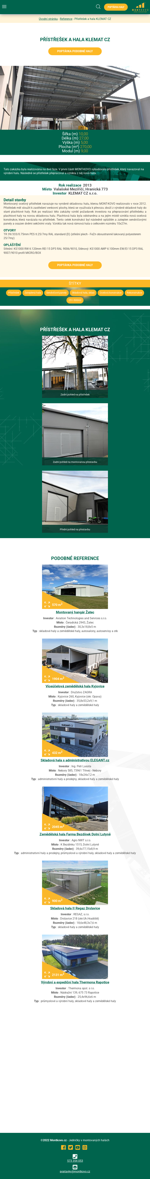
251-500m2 (75, 300)
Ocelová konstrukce (110, 292)
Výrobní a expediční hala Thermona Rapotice (75, 982)
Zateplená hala (33, 292)
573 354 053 (75, 1158)
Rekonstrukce (134, 292)
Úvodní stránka (48, 19)
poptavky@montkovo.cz (75, 1171)
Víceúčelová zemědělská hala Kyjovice (75, 686)
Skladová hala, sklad (83, 292)
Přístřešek (13, 292)
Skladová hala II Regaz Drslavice (75, 908)
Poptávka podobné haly (75, 51)
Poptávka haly (116, 7)
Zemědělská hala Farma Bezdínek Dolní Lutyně (75, 834)
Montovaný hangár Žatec (75, 612)
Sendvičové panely (56, 292)
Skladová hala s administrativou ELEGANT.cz (75, 760)
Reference (66, 19)
